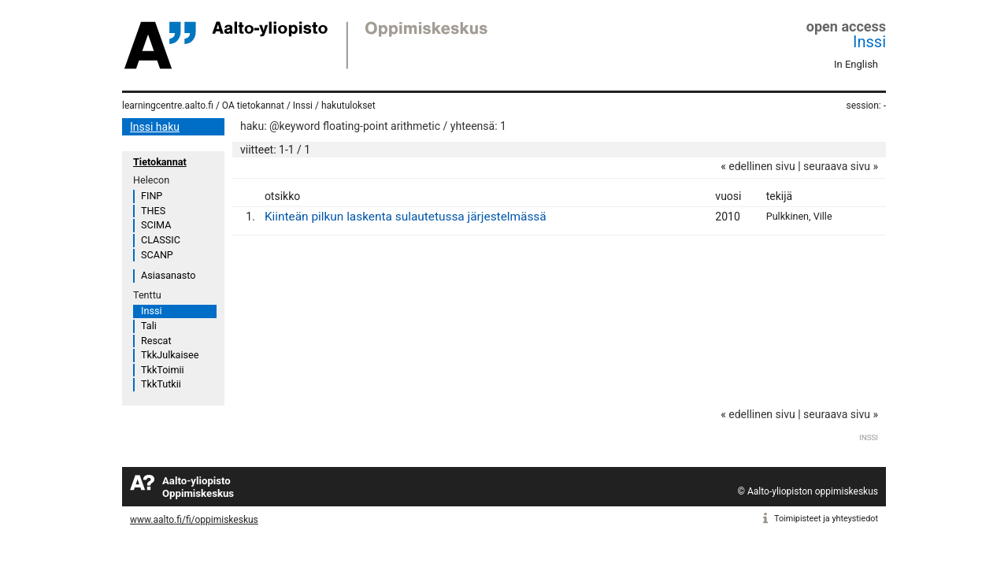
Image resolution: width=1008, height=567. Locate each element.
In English (856, 64)
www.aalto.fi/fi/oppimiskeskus (194, 519)
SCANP (157, 255)
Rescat (156, 340)
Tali (149, 326)
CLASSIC (160, 240)
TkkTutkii (161, 384)
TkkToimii (162, 370)
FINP (151, 196)
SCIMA (156, 225)
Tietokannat (160, 162)
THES (153, 211)
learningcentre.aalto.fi (167, 105)
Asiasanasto (168, 275)
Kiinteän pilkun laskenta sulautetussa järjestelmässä (406, 216)
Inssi (869, 41)
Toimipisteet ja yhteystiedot (826, 518)
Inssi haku (155, 126)
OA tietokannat (253, 105)
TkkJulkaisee (169, 355)
